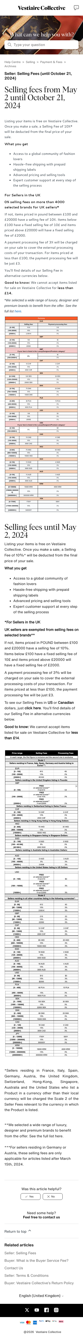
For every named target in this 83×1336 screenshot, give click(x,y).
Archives (10, 66)
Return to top (18, 1230)
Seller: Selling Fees (20, 1253)
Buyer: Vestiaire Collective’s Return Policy (39, 1283)
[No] (53, 1196)
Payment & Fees (51, 62)
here (18, 311)
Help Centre (12, 62)
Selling (30, 62)
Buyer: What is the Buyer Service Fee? (36, 1260)
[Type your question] (41, 44)
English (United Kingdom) (41, 1295)
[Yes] (31, 1196)
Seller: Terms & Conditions (26, 1275)
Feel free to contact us (41, 1217)
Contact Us (13, 1268)
